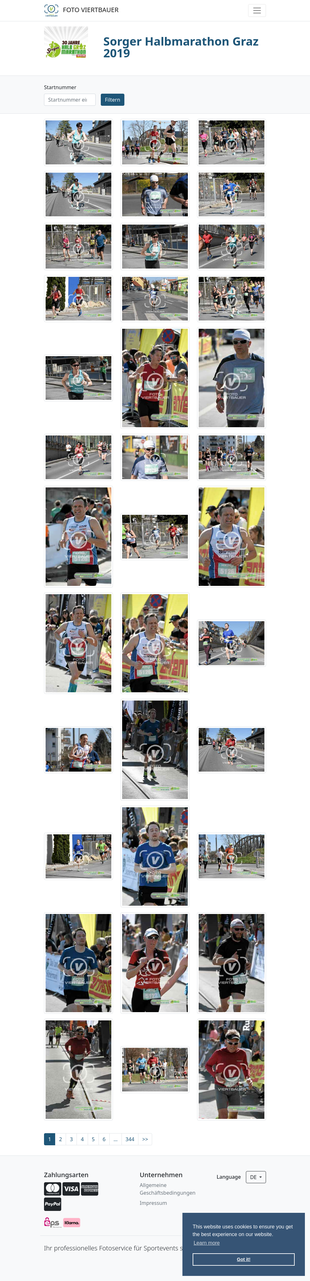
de (254, 1177)
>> (145, 1139)
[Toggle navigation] (257, 10)
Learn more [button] (207, 1243)
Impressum (153, 1202)
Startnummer (60, 87)
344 (130, 1139)
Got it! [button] (243, 1259)
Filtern (112, 99)
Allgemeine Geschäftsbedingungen (168, 1189)
